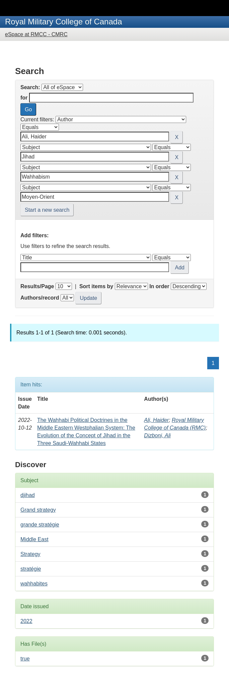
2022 (26, 621)
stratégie (30, 569)
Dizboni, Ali (157, 435)
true (25, 658)
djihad (27, 495)
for (23, 98)
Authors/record (39, 298)
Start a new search (47, 210)
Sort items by (96, 286)
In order (159, 286)
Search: (30, 87)
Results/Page (37, 286)
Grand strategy (38, 510)
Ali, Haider (156, 420)
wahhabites (34, 583)
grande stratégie (39, 524)
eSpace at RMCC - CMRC (36, 34)
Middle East (34, 539)
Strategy (30, 554)
